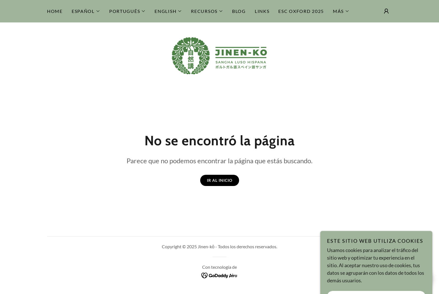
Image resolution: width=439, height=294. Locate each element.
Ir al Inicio (219, 180)
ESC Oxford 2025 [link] (301, 11)
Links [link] (262, 11)
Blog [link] (239, 11)
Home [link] (55, 11)
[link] (219, 55)
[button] (86, 11)
